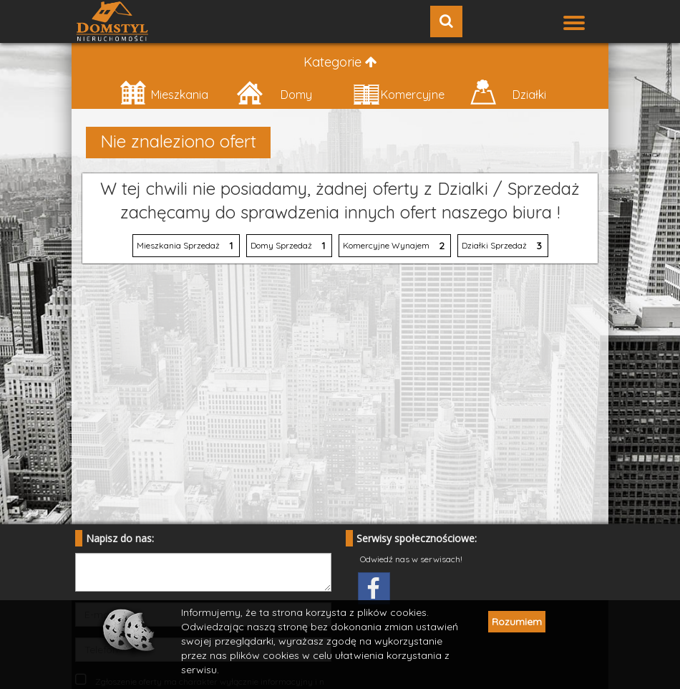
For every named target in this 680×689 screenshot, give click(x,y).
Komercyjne (398, 93)
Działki (508, 93)
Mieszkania (163, 93)
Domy (273, 93)
